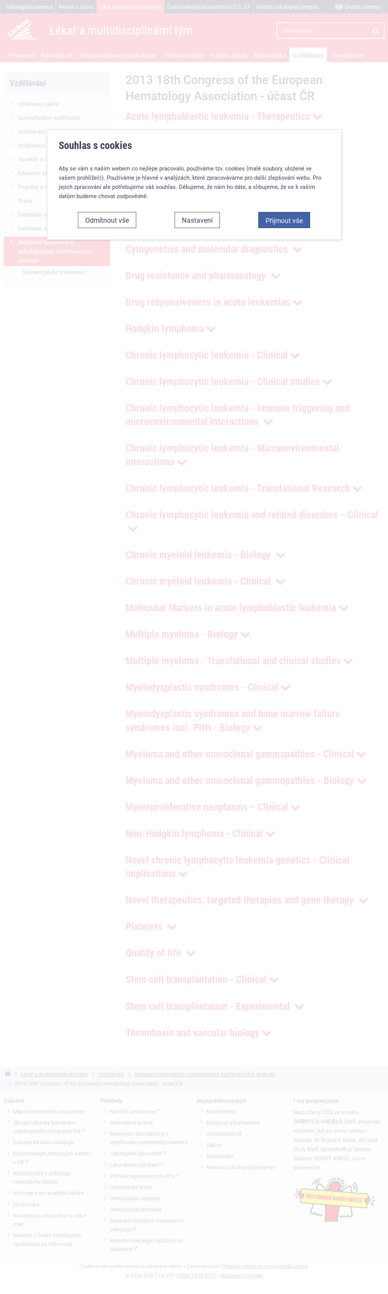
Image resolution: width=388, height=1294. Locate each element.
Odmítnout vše (107, 199)
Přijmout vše (284, 199)
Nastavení (197, 199)
